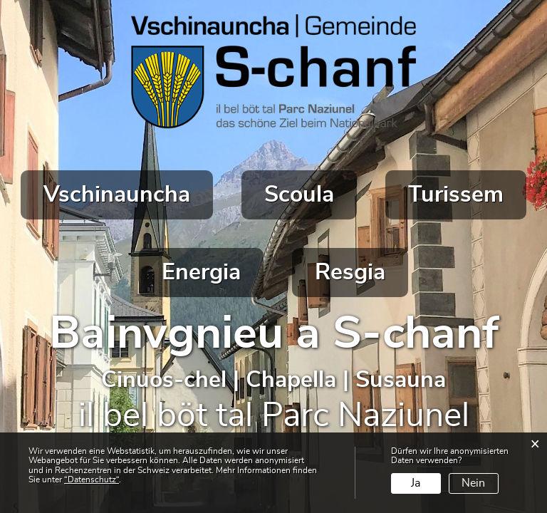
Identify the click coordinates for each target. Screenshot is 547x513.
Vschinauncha (116, 194)
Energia (201, 272)
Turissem (456, 194)
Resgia (350, 272)
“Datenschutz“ (91, 479)
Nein (473, 483)
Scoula (299, 194)
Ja (415, 483)
